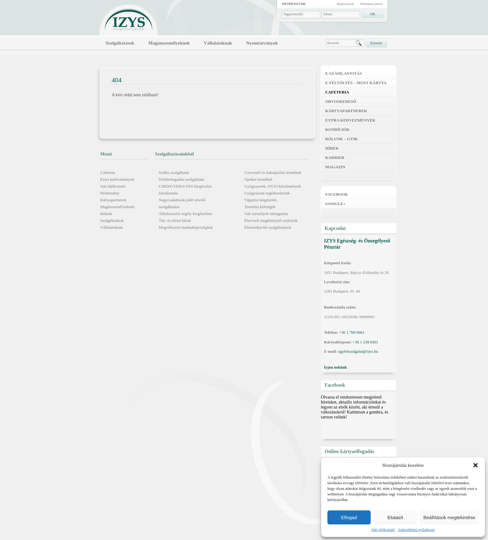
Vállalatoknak (218, 43)
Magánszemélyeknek (169, 43)
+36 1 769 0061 (351, 332)
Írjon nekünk (335, 367)
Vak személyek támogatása (266, 213)
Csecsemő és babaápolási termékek (272, 172)
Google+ (335, 203)
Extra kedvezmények (117, 179)
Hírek (332, 148)
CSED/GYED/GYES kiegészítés (185, 186)
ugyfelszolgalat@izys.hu (358, 351)
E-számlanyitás (343, 73)
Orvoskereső (340, 101)
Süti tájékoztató (383, 530)
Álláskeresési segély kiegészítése (185, 213)
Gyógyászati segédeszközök (267, 193)
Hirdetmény (110, 193)
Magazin (335, 167)
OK (372, 14)
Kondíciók (337, 129)
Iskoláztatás (168, 193)
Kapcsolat (335, 228)
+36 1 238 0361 (365, 342)
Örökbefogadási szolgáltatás (181, 179)
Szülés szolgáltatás (174, 172)
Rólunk (106, 213)
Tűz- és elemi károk (175, 220)
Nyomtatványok (262, 43)
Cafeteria (107, 172)
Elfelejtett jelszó (371, 4)
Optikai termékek (258, 179)
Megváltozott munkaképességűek (186, 227)
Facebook (336, 194)
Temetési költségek (259, 206)
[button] (475, 465)
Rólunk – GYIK (341, 138)
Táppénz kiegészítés (260, 200)
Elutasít (395, 517)
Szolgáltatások (120, 43)
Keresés (376, 43)
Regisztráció (345, 4)
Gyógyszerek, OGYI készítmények (272, 186)
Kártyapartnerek (113, 200)
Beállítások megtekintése (449, 517)
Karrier (334, 157)
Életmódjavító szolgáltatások (267, 227)
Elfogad (349, 517)
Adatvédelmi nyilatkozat (416, 530)
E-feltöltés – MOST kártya (356, 82)
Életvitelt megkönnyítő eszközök (271, 220)
